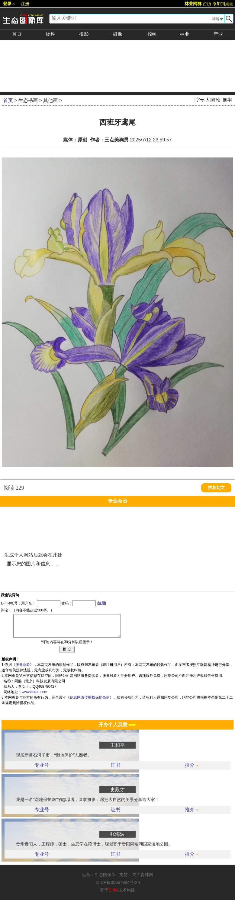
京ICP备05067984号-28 (117, 882)
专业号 (41, 765)
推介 (191, 765)
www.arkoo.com (34, 692)
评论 (216, 99)
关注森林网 (142, 874)
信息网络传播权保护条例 (90, 697)
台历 (207, 3)
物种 (50, 34)
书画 (151, 34)
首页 (17, 34)
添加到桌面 (222, 3)
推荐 (227, 99)
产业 (218, 34)
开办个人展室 (117, 724)
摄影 (84, 34)
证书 (116, 765)
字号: (203, 99)
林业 (184, 34)
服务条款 (22, 665)
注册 (25, 3)
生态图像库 (105, 874)
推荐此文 (216, 487)
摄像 (117, 34)
